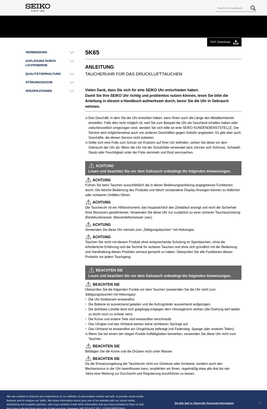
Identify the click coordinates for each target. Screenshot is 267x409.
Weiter (130, 392)
